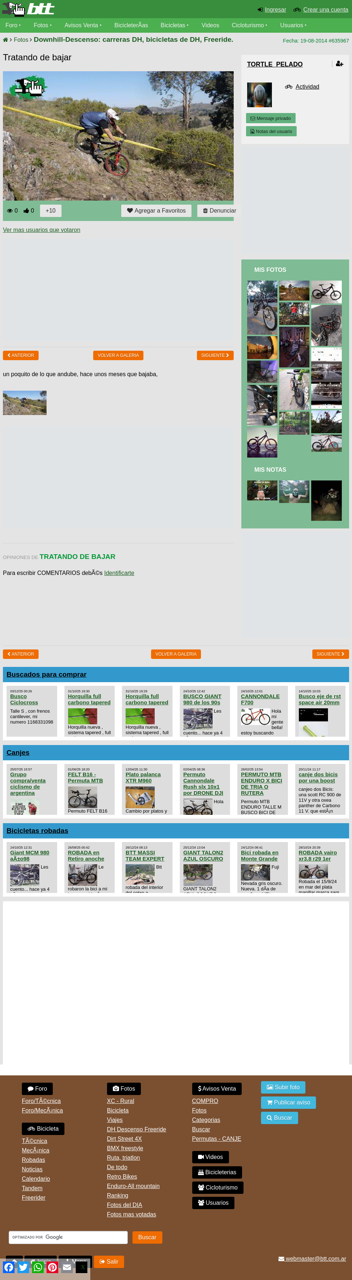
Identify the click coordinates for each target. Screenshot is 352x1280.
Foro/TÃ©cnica (41, 1101)
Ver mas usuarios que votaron (41, 230)
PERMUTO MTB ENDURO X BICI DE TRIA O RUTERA (261, 783)
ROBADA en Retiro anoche (86, 855)
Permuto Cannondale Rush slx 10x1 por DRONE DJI (203, 783)
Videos (210, 25)
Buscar (201, 1129)
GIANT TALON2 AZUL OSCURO (203, 855)
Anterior (20, 355)
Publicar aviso (288, 1102)
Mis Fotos (270, 270)
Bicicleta (43, 1129)
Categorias (206, 1120)
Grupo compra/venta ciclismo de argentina (28, 783)
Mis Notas (270, 470)
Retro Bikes (122, 1177)
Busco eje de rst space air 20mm (320, 699)
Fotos (41, 25)
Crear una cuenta (325, 10)
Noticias (32, 1169)
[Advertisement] (135, 290)
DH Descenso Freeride (136, 1129)
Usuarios (291, 25)
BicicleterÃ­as (131, 25)
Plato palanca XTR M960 (143, 777)
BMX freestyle (125, 1148)
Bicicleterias (217, 1172)
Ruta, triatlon (123, 1158)
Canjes (18, 752)
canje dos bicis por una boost (318, 777)
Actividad (307, 87)
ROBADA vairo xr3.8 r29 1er (318, 855)
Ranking (117, 1195)
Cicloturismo (248, 25)
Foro (11, 25)
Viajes (115, 1120)
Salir (109, 1262)
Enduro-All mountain (133, 1186)
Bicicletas (174, 25)
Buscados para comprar (47, 674)
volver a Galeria (118, 355)
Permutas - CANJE (216, 1139)
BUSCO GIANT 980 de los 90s (202, 699)
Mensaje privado (270, 118)
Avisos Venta (81, 25)
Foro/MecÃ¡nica (42, 1110)
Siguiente (215, 355)
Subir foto (283, 1087)
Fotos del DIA (124, 1205)
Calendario (36, 1179)
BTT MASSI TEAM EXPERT (145, 855)
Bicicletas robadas (37, 830)
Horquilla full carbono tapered (89, 699)
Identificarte (119, 573)
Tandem (32, 1188)
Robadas (33, 1160)
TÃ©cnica (34, 1141)
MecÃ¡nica (36, 1150)
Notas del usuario (271, 131)
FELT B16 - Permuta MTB (85, 777)
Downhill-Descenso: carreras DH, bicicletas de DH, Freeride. (133, 39)
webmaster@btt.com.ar (312, 1259)
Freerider (34, 1198)
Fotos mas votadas (131, 1214)
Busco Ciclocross (24, 699)
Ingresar (275, 10)
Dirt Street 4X (124, 1139)
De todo (117, 1167)
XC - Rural (120, 1101)
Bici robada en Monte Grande (259, 855)
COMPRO (205, 1101)
